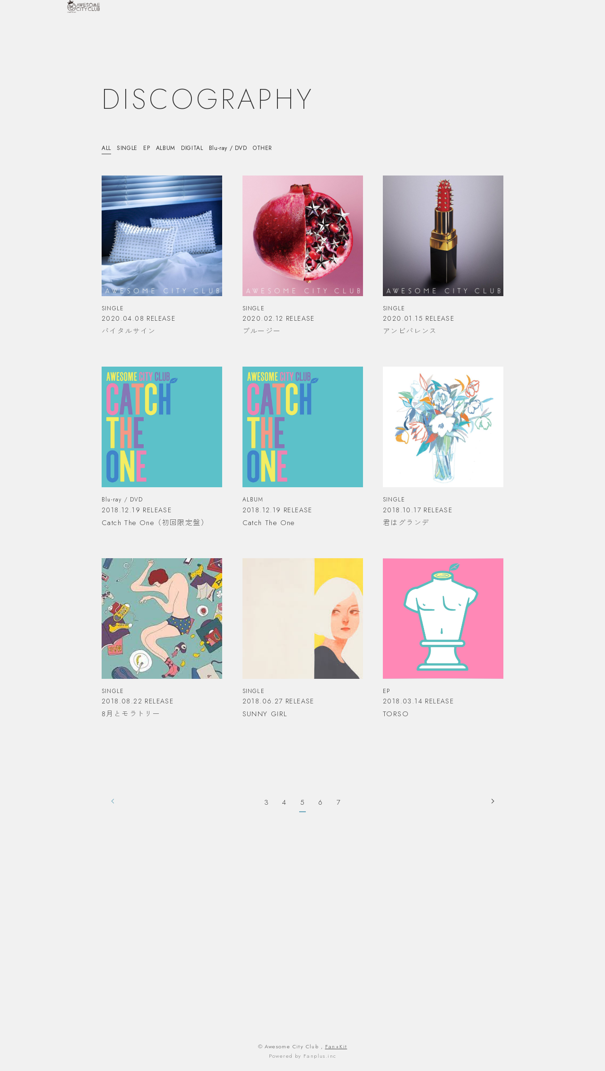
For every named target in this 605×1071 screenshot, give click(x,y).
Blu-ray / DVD (236, 147)
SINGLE (129, 147)
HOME (327, 36)
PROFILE (449, 36)
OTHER (273, 147)
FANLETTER (565, 36)
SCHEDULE (412, 36)
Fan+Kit (336, 1046)
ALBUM (169, 147)
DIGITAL (198, 147)
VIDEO (479, 36)
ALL (107, 147)
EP (150, 147)
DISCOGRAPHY (518, 36)
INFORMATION (367, 36)
